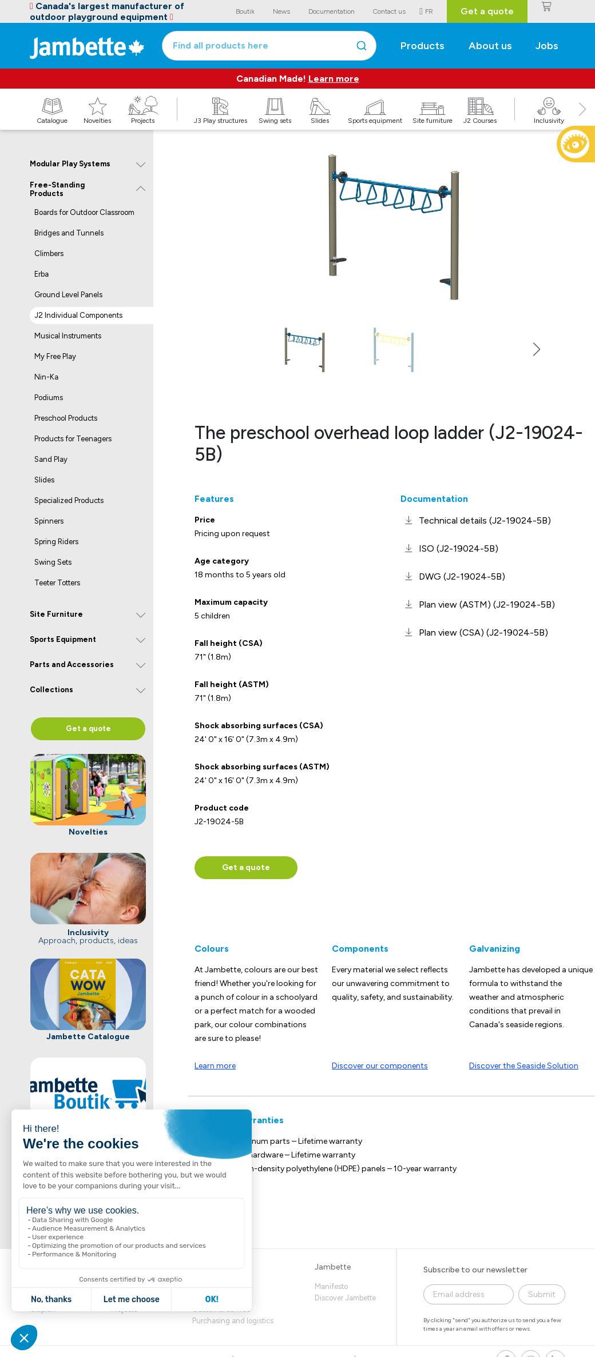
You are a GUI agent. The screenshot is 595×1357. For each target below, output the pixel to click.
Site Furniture (56, 614)
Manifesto (331, 1286)
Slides (44, 480)
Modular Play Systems (70, 163)
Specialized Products (69, 500)
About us (490, 45)
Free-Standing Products (57, 189)
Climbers (49, 253)
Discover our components (380, 1066)
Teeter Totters (57, 582)
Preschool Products (65, 418)
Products (422, 45)
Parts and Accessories (72, 664)
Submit (542, 1294)
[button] (582, 121)
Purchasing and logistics (232, 1320)
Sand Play (51, 459)
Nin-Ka (46, 377)
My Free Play (55, 356)
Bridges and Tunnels (69, 233)
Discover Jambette (345, 1298)
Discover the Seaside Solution (523, 1066)
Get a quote (487, 11)
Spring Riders (56, 541)
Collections (51, 689)
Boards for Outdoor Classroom (84, 212)
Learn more (333, 78)
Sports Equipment (63, 639)
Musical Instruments (67, 336)
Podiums (48, 397)
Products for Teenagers (73, 438)
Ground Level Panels (68, 294)
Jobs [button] (547, 45)
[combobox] (269, 46)
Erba (41, 274)
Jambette (333, 1267)
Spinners (49, 521)
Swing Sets (53, 562)
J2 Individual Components (78, 315)
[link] (475, 520)
